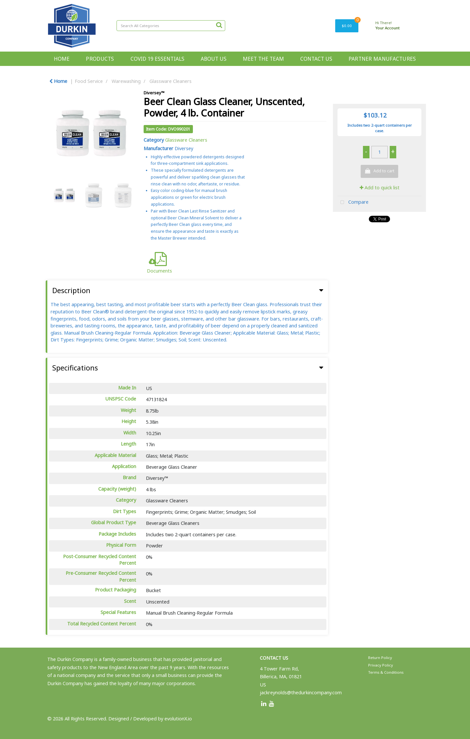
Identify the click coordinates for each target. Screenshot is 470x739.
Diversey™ (154, 93)
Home (58, 81)
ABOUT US (214, 58)
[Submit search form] (219, 25)
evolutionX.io (178, 718)
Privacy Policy (380, 665)
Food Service (89, 81)
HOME (62, 58)
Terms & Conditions (385, 672)
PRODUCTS (100, 58)
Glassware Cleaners (170, 81)
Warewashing (126, 81)
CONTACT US (316, 58)
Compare (352, 202)
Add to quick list (380, 187)
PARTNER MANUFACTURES (382, 58)
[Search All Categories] (171, 25)
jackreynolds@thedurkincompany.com (301, 692)
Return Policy (380, 657)
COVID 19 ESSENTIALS (157, 58)
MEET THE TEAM (263, 58)
